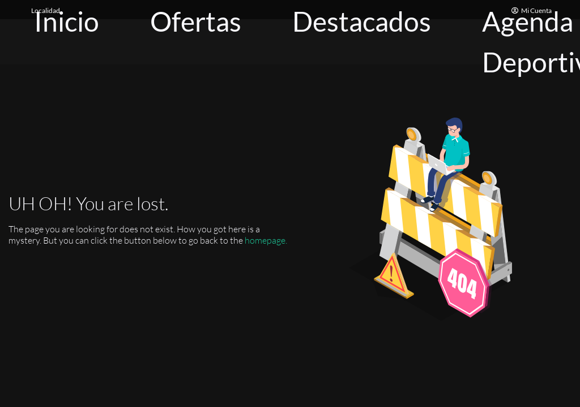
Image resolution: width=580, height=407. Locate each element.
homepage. (266, 240)
